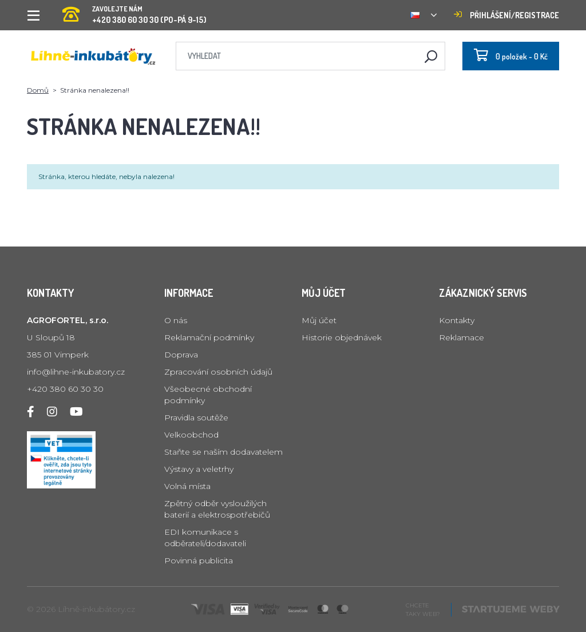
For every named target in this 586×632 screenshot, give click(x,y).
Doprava (181, 354)
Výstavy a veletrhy (198, 469)
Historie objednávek (342, 337)
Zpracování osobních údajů (218, 372)
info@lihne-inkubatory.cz (76, 372)
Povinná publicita (198, 560)
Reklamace (461, 337)
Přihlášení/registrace (506, 15)
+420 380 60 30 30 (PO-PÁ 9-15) (134, 11)
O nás (175, 320)
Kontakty (456, 320)
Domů (38, 90)
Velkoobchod (191, 435)
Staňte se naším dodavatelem (223, 452)
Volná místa (187, 486)
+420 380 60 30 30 (65, 389)
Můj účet (319, 320)
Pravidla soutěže (196, 417)
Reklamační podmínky (209, 337)
